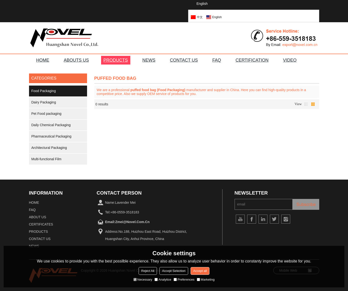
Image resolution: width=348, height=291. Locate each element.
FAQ (216, 60)
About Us (37, 217)
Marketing (206, 279)
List (306, 104)
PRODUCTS (116, 60)
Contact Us (40, 239)
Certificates (41, 224)
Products (38, 231)
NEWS (148, 60)
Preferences (184, 279)
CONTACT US (184, 60)
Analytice (163, 279)
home (34, 202)
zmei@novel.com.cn (132, 222)
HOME (42, 60)
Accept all (200, 271)
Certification (252, 60)
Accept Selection (173, 271)
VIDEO (289, 60)
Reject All (147, 271)
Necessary (142, 279)
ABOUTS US (76, 60)
